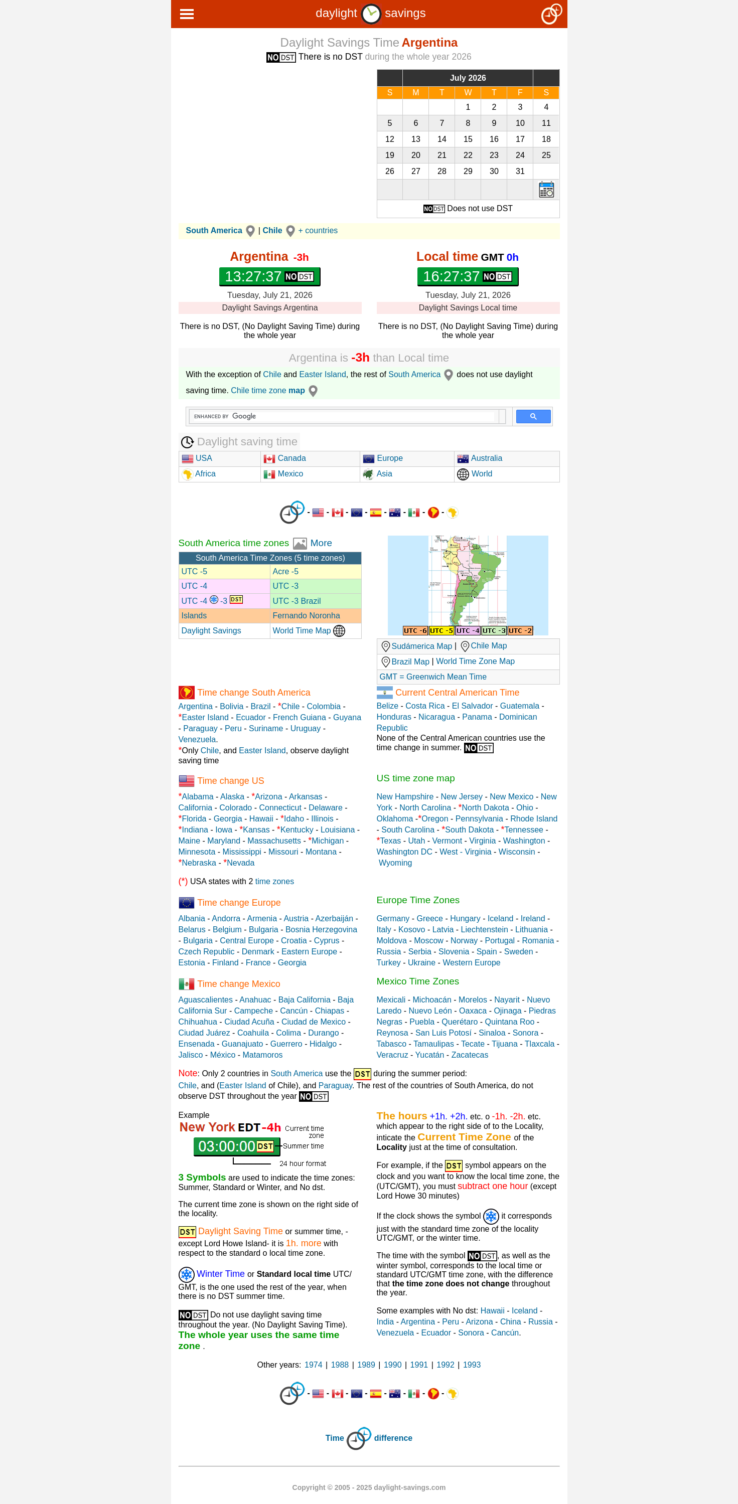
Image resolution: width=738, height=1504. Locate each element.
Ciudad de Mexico (313, 1022)
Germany (393, 918)
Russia (389, 951)
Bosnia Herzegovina (321, 929)
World (474, 473)
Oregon (434, 818)
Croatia (294, 940)
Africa (205, 473)
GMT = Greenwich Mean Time (433, 677)
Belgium (227, 929)
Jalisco (191, 1055)
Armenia (262, 918)
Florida (194, 818)
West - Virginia (465, 852)
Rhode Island (533, 818)
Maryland (223, 841)
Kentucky (297, 829)
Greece (430, 918)
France (258, 962)
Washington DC (404, 852)
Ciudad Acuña (249, 1022)
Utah (416, 841)
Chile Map (489, 646)
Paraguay (200, 728)
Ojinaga (507, 1011)
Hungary (465, 918)
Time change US (230, 781)
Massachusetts (274, 841)
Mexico (283, 473)
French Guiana (299, 717)
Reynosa (392, 1033)
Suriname (266, 728)
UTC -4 (195, 586)
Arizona (268, 796)
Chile (272, 374)
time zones (274, 881)
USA (197, 458)
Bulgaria (263, 929)
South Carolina (407, 829)
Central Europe (247, 940)
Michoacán (432, 999)
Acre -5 (286, 571)
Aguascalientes (206, 999)
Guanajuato (242, 1044)
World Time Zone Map (475, 661)
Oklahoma (395, 818)
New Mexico (511, 796)
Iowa (223, 829)
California (196, 807)
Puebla (421, 1022)
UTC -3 (286, 586)
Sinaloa (492, 1033)
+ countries (318, 230)
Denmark (258, 951)
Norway (464, 940)
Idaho (294, 818)
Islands (194, 615)
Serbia (419, 951)
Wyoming (395, 863)
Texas (390, 841)
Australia (479, 458)
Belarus (192, 929)
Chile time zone (276, 390)
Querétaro (459, 1022)
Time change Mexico (238, 984)
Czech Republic (207, 951)
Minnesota (197, 852)
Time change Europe (238, 903)
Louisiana (338, 829)
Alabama (198, 796)
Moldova (392, 940)
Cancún (294, 1011)
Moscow (429, 940)
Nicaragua (436, 717)
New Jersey (462, 796)
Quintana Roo (510, 1022)
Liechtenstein (484, 929)
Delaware (326, 807)
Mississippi (242, 852)
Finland (225, 962)
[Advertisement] (270, 139)
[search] (344, 416)
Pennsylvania (479, 818)
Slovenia (453, 951)
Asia (377, 473)
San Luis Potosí (443, 1033)
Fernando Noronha (306, 615)
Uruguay (305, 728)
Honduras (394, 717)
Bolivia (231, 706)
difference (393, 1438)
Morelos (473, 999)
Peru (233, 728)
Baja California (304, 999)
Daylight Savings (211, 630)
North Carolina (425, 807)
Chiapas (330, 1011)
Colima (288, 1033)
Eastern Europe (309, 951)
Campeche (253, 1011)
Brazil (261, 706)
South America (422, 374)
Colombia (324, 706)
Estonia (192, 962)
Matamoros (263, 1055)
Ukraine (421, 962)
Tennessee (524, 829)
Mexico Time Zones (418, 981)
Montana (321, 852)
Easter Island (322, 374)
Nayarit (507, 999)
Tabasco (392, 1044)
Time (335, 1438)
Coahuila (253, 1033)
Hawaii (261, 818)
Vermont (447, 841)
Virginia (482, 841)
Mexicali (391, 999)
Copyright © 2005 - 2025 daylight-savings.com (369, 1487)
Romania (538, 940)
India (385, 1321)
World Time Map (309, 630)
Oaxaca (473, 1011)
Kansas (256, 829)
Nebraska (199, 863)
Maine (190, 841)
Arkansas (306, 796)
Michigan (328, 841)
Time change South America (253, 693)
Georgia (228, 818)
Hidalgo (323, 1044)
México (223, 1055)
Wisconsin (517, 852)
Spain (487, 951)
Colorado (235, 807)
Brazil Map (405, 661)
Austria (296, 918)
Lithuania (531, 929)
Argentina (196, 706)
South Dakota (469, 829)
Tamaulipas (433, 1044)
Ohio (524, 807)
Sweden (518, 951)
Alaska (232, 796)
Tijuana (505, 1044)
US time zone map (416, 778)
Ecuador (251, 717)
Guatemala (519, 706)
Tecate (473, 1044)
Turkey (389, 962)
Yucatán (430, 1055)
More (321, 543)
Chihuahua (198, 1022)
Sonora (526, 1033)
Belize (388, 706)
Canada (284, 458)
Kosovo (411, 929)
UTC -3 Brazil (297, 601)
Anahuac (255, 999)
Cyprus (327, 940)
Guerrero (286, 1044)
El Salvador (472, 706)
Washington (524, 841)
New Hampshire (405, 796)
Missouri (283, 852)
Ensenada (197, 1044)
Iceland (501, 918)
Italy (384, 929)
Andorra (226, 918)
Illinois (322, 818)
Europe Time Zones (418, 900)
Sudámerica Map (416, 646)
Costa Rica (425, 706)
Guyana (347, 717)
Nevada (240, 863)
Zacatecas (470, 1055)
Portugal (500, 940)
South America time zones (235, 543)
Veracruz (392, 1055)
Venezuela (197, 739)
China (510, 1321)
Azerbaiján (335, 918)
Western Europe (471, 962)
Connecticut (280, 807)
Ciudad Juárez (204, 1033)
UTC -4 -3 (212, 601)
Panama (477, 717)
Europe (383, 458)
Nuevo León (430, 1011)
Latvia (443, 929)
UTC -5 (195, 571)
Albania (192, 918)
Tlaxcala (540, 1044)
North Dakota (485, 807)
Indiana (195, 829)
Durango (323, 1033)
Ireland (533, 918)
